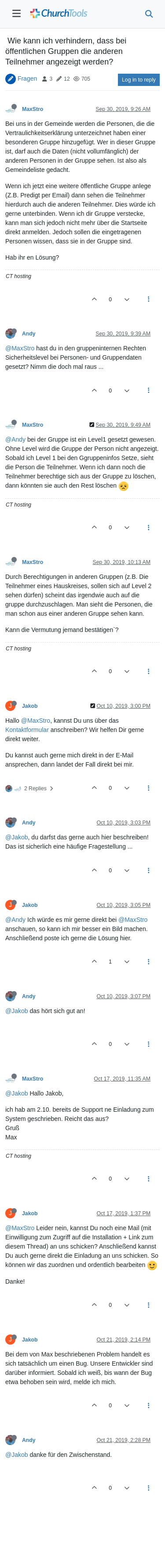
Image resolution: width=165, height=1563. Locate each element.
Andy (29, 334)
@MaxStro (19, 348)
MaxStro (32, 109)
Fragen (27, 78)
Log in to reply (139, 80)
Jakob (29, 706)
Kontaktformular (27, 729)
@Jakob (16, 837)
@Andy (15, 439)
